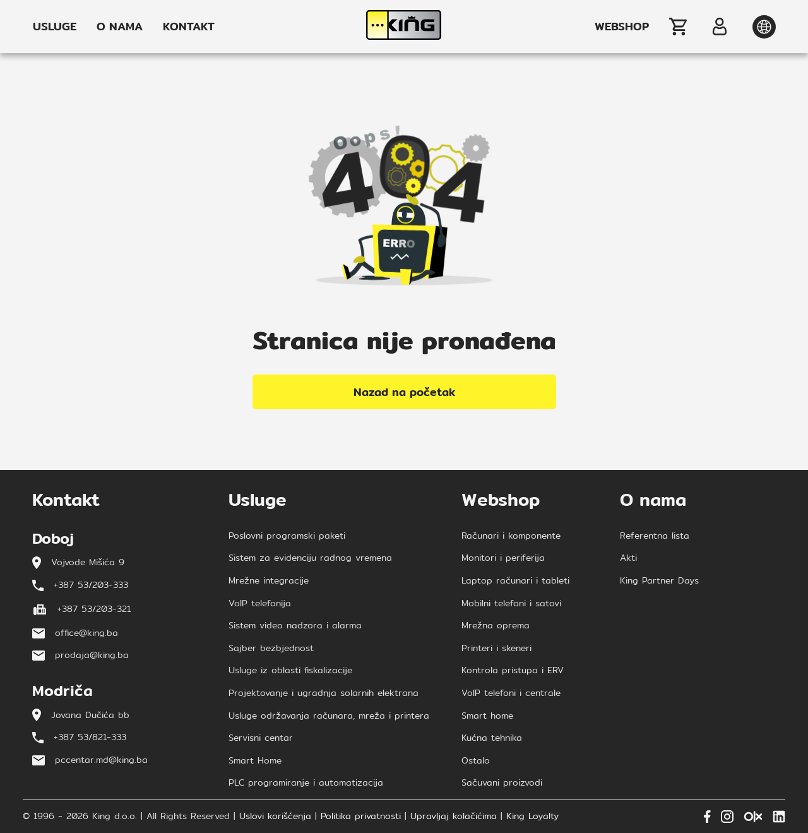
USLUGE (54, 26)
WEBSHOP (622, 26)
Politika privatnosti (361, 816)
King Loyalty (532, 816)
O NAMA (120, 26)
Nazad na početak (404, 392)
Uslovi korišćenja (275, 816)
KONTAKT (189, 26)
